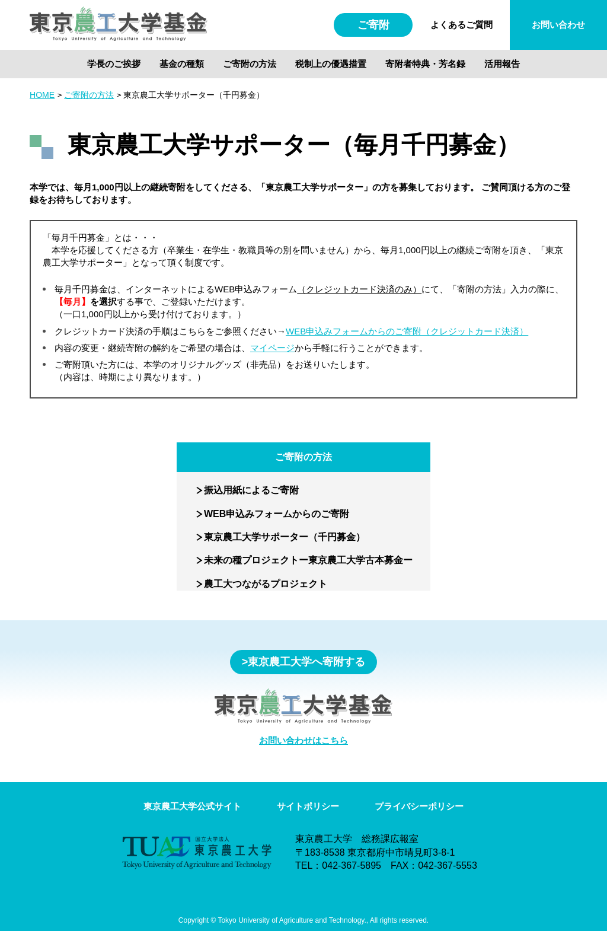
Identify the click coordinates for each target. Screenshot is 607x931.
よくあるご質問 (461, 25)
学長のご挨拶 (113, 64)
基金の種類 (181, 64)
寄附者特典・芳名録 (425, 64)
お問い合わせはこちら (303, 740)
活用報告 (502, 64)
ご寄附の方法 (249, 64)
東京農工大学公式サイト (192, 806)
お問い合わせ (558, 25)
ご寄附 (373, 25)
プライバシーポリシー (419, 806)
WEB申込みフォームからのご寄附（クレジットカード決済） (407, 331)
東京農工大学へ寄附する (306, 662)
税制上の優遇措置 (330, 64)
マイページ (272, 348)
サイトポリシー (308, 806)
